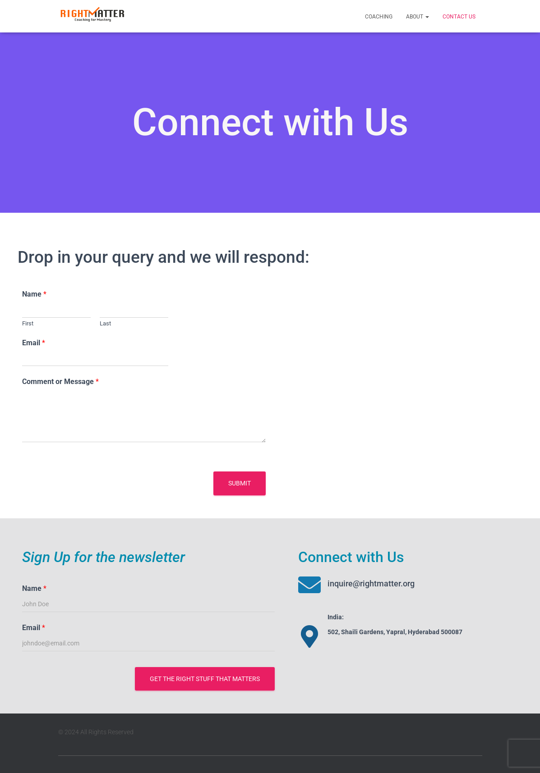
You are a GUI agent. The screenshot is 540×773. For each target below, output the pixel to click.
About (417, 17)
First (27, 323)
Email (33, 342)
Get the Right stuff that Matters (205, 678)
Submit (239, 483)
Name (34, 294)
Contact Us (459, 17)
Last (105, 323)
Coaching (378, 17)
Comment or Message (60, 381)
